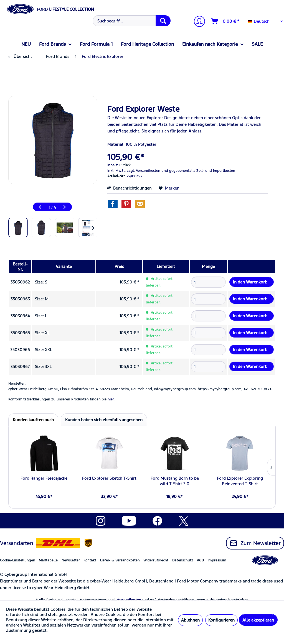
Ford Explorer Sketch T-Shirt (109, 478)
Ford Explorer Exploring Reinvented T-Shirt (240, 481)
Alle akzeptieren (258, 620)
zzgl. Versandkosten (143, 170)
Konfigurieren (221, 620)
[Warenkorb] (225, 21)
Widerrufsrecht (155, 560)
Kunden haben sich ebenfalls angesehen (104, 419)
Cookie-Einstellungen (17, 560)
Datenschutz (182, 560)
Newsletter (71, 560)
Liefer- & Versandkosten (120, 560)
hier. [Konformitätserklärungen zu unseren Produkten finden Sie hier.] (111, 399)
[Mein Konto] (197, 22)
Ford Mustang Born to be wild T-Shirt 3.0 (175, 481)
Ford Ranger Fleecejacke (44, 478)
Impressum (217, 560)
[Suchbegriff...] (132, 20)
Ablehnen (190, 620)
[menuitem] (131, 20)
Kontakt (89, 560)
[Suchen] (163, 20)
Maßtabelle (48, 560)
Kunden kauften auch (33, 419)
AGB (200, 560)
